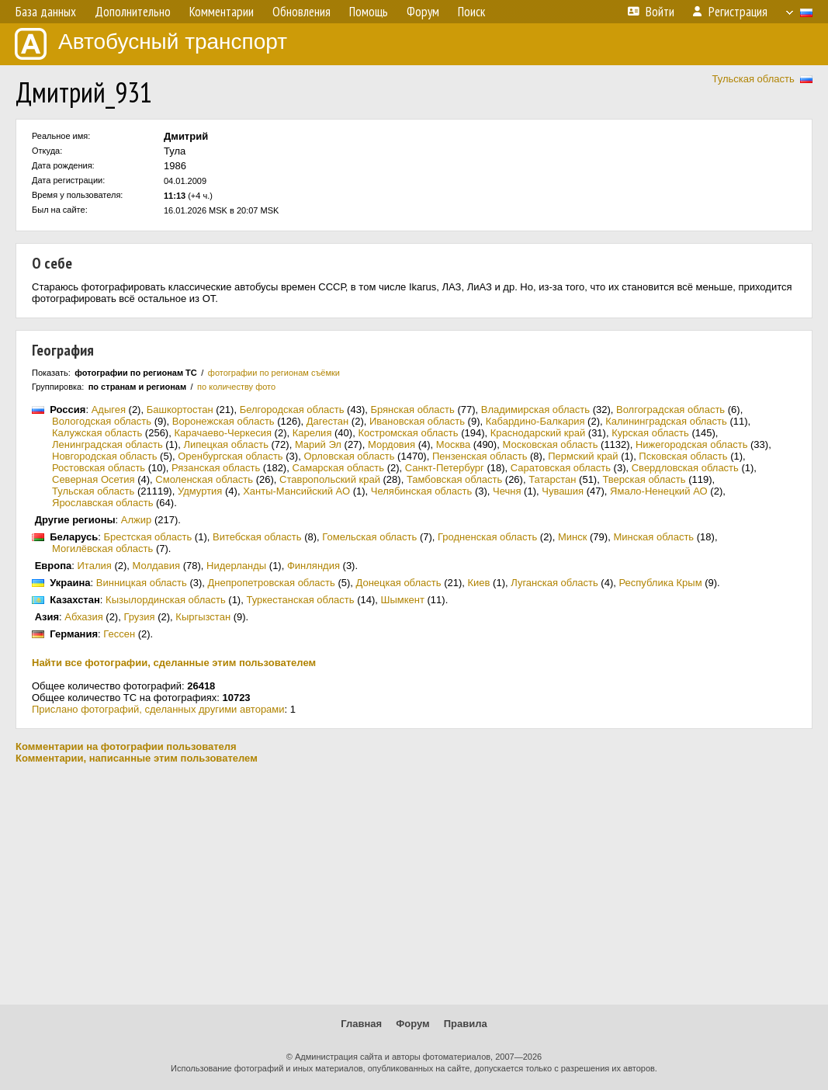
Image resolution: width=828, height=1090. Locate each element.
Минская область (653, 537)
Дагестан (327, 421)
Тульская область (753, 79)
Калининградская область (666, 421)
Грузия (138, 617)
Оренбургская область (230, 456)
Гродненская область (487, 537)
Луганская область (554, 582)
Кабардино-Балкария (535, 421)
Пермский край (583, 456)
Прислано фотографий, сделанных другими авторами (158, 709)
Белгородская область (292, 409)
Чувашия (563, 491)
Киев (479, 582)
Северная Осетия (93, 479)
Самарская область (338, 468)
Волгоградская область (670, 409)
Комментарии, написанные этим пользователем (137, 758)
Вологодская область (101, 421)
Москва (453, 444)
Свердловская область (685, 468)
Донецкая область (399, 582)
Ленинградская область (107, 444)
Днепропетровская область (271, 582)
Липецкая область (225, 444)
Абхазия (83, 617)
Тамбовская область (454, 479)
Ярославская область (102, 503)
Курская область (650, 433)
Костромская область (408, 433)
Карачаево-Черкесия (223, 433)
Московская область (550, 444)
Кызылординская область (166, 600)
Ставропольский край (329, 479)
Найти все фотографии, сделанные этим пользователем (174, 662)
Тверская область (643, 479)
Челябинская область (421, 491)
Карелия (312, 433)
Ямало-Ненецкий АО (659, 491)
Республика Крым (660, 582)
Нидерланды (236, 565)
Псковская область (683, 456)
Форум (412, 1023)
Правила (465, 1023)
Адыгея (109, 409)
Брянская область (412, 409)
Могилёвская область (102, 548)
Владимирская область (535, 409)
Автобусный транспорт (151, 44)
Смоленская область (204, 479)
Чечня (507, 491)
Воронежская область (223, 421)
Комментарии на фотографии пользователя (126, 746)
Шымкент (402, 600)
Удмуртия (200, 491)
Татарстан (552, 479)
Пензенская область (479, 456)
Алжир (136, 520)
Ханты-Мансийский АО (296, 491)
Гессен (119, 634)
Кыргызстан (202, 617)
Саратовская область (561, 468)
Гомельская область (369, 537)
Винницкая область (141, 582)
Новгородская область (104, 456)
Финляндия (313, 565)
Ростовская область (98, 468)
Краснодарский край (537, 433)
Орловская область (348, 456)
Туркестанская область (300, 600)
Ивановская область (417, 421)
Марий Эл (318, 444)
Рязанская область (215, 468)
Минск (572, 537)
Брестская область (147, 537)
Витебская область (257, 537)
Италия (95, 565)
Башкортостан (180, 409)
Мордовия (391, 444)
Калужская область (97, 433)
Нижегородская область (692, 444)
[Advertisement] (414, 884)
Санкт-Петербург (444, 468)
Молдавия (157, 565)
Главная (361, 1023)
